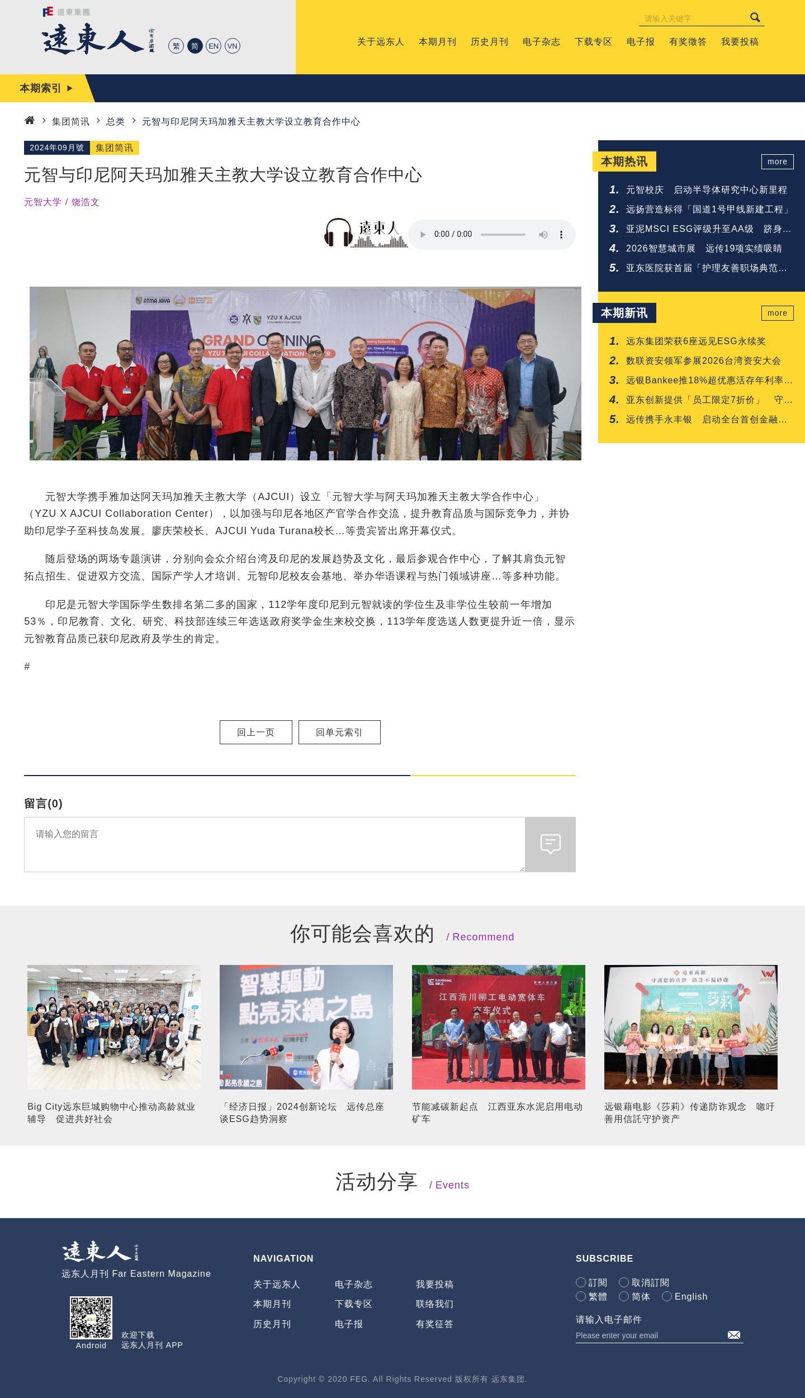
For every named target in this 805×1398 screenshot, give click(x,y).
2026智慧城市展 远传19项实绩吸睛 (704, 248)
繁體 (598, 1296)
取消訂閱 (651, 1282)
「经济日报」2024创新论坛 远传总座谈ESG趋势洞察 (302, 1113)
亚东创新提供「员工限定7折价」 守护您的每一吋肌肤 (709, 401)
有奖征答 (435, 1324)
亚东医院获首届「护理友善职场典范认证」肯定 (707, 269)
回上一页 (256, 732)
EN (214, 46)
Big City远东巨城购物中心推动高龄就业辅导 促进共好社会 (111, 1113)
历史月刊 (272, 1324)
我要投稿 (435, 1284)
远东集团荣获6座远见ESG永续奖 (696, 341)
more (778, 161)
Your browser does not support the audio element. (492, 235)
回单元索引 (339, 732)
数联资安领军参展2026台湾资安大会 (704, 360)
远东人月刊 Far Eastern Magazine (136, 1273)
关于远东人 (277, 1284)
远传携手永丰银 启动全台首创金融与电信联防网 (707, 420)
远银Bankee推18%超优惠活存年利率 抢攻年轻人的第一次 (709, 381)
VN (233, 46)
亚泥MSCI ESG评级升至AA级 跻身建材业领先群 (709, 230)
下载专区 (354, 1304)
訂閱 (598, 1282)
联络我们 (435, 1304)
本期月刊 (272, 1304)
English (691, 1296)
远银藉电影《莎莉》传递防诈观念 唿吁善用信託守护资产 (689, 1113)
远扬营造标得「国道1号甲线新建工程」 (709, 209)
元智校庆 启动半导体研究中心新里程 (707, 189)
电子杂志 (354, 1284)
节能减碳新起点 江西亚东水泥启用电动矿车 (497, 1113)
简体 (641, 1296)
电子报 (349, 1324)
